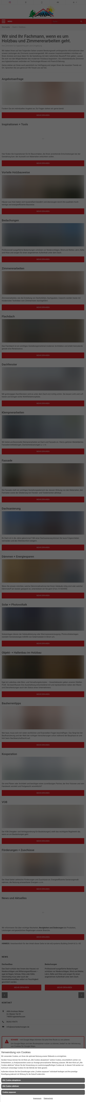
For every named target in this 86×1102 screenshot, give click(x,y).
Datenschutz (48, 1098)
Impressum (37, 1098)
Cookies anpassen (9, 1092)
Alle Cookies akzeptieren (11, 1080)
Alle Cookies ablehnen (10, 1086)
